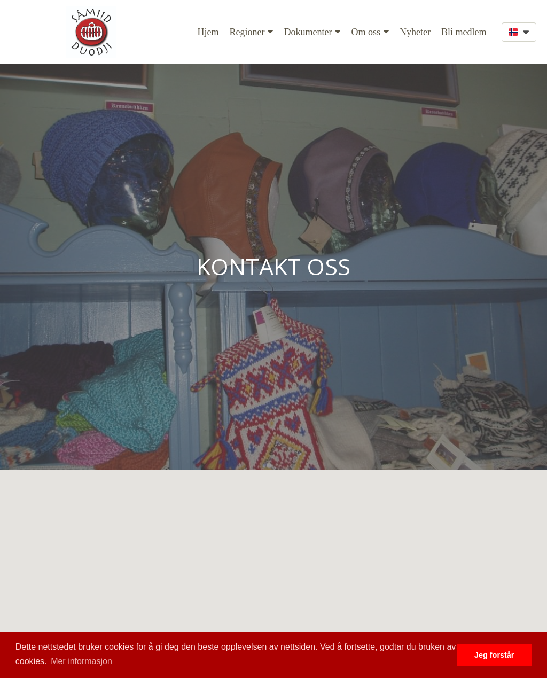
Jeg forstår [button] (494, 655)
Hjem (208, 32)
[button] (519, 32)
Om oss (370, 32)
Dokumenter (312, 32)
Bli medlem (464, 32)
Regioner (252, 32)
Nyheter (415, 32)
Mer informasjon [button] (81, 661)
